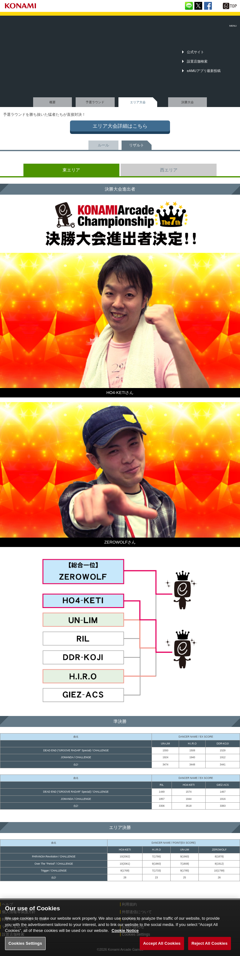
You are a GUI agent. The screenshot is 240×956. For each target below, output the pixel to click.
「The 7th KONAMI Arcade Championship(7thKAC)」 (20, 22)
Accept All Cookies (162, 946)
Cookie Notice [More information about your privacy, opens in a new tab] (125, 934)
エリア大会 (138, 102)
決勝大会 (187, 102)
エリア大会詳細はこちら (120, 126)
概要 (52, 102)
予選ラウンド (95, 102)
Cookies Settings (25, 946)
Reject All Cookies (210, 946)
